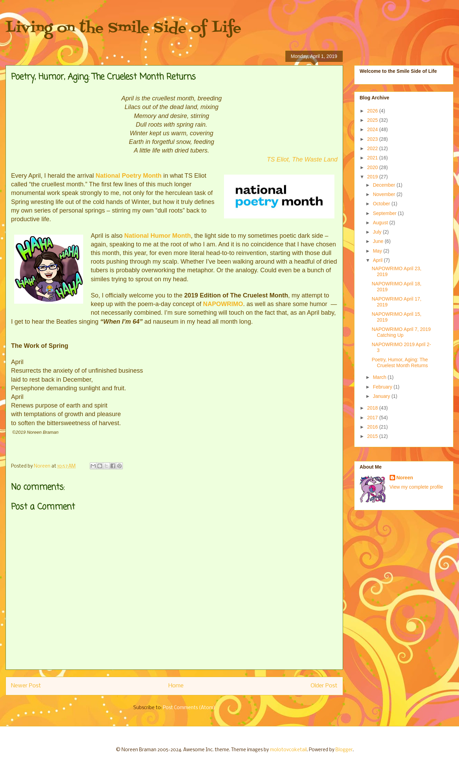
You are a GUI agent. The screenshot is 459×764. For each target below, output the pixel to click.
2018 (373, 408)
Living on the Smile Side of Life (123, 28)
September (385, 213)
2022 (373, 148)
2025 (373, 120)
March (380, 377)
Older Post (324, 686)
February (383, 387)
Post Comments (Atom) (189, 708)
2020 (373, 167)
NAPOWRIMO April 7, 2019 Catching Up (401, 332)
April (378, 260)
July (378, 232)
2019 (373, 176)
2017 (373, 417)
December (384, 185)
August (381, 222)
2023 (373, 139)
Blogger (344, 750)
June (378, 241)
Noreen (405, 477)
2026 (373, 111)
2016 (373, 427)
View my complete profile (416, 487)
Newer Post (26, 686)
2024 (373, 129)
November (384, 194)
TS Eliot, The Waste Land (302, 159)
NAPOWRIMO (223, 304)
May (378, 251)
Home (176, 686)
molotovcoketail (288, 750)
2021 (373, 157)
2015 (373, 436)
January (382, 396)
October (382, 203)
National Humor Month (157, 235)
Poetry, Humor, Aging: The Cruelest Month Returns (400, 362)
